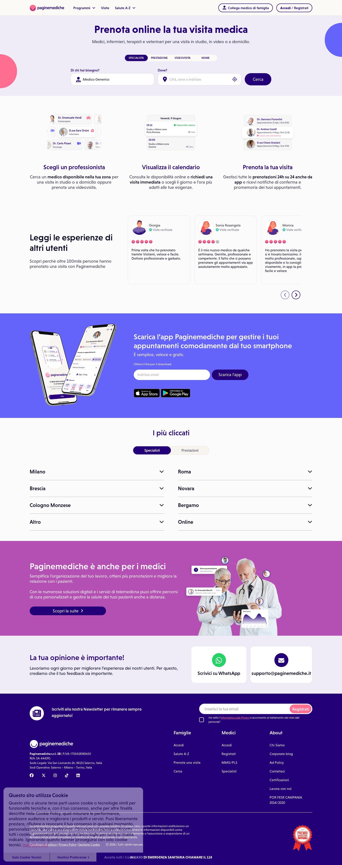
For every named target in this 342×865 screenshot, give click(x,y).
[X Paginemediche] (44, 775)
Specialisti (229, 771)
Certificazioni (279, 780)
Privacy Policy (67, 844)
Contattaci (277, 771)
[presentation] (285, 295)
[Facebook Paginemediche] (32, 775)
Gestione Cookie (89, 844)
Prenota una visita (187, 762)
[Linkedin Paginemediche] (78, 775)
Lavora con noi (281, 789)
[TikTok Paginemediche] (66, 775)
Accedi (179, 745)
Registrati (300, 709)
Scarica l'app (230, 374)
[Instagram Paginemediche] (55, 775)
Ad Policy (277, 762)
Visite (105, 8)
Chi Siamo (277, 745)
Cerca (258, 79)
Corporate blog (281, 754)
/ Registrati (294, 8)
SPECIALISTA (136, 57)
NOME (206, 57)
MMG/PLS (229, 762)
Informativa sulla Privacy (235, 717)
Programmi (84, 8)
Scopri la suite (68, 610)
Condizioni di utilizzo (43, 844)
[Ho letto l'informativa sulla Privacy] (201, 719)
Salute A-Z (125, 8)
